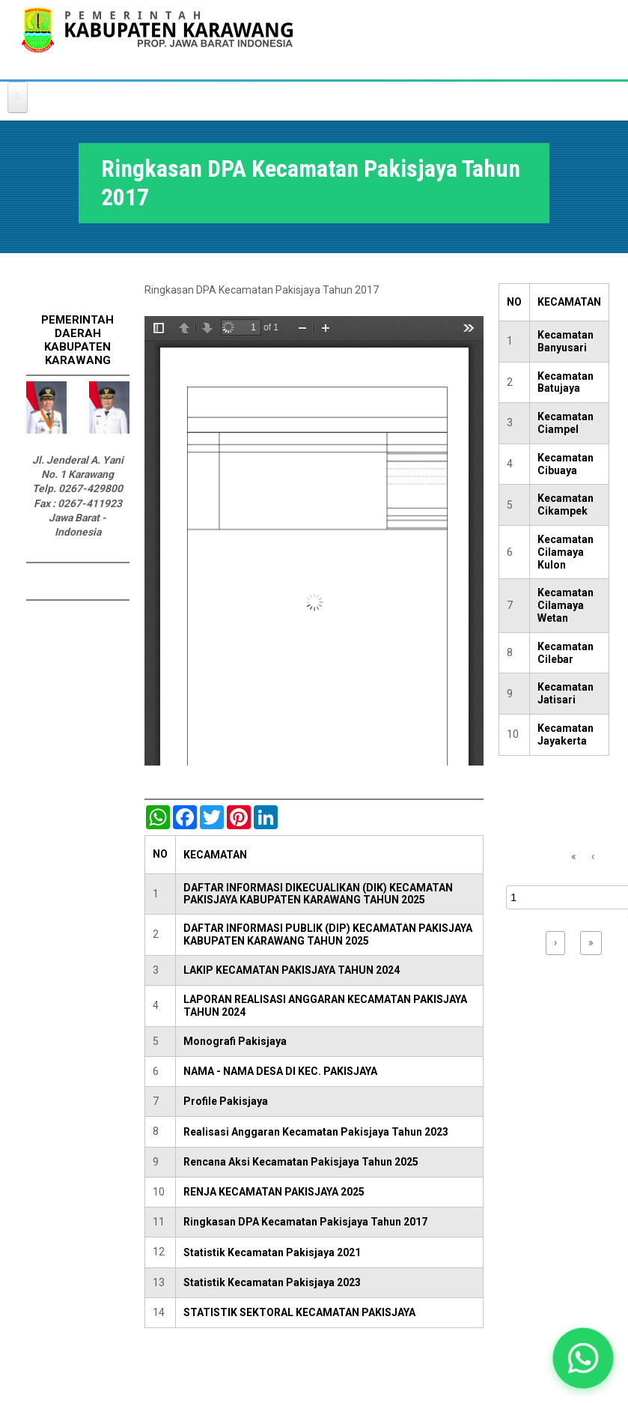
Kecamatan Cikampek (565, 504)
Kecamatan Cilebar (565, 652)
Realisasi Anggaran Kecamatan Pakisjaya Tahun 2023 (315, 1132)
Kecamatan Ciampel (565, 422)
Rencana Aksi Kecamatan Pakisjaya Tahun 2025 (300, 1162)
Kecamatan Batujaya (565, 382)
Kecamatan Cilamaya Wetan (565, 605)
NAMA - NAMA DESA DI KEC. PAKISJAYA (280, 1071)
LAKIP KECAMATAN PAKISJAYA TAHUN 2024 (291, 970)
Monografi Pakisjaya (235, 1041)
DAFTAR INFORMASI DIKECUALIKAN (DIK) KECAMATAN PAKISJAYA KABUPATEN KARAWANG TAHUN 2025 (318, 894)
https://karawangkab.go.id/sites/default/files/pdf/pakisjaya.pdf (314, 541)
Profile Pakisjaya (225, 1101)
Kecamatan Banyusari (565, 341)
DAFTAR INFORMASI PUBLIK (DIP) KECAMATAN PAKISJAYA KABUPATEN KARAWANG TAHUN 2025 (327, 934)
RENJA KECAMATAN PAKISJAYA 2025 (274, 1192)
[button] (583, 1358)
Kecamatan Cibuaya (565, 464)
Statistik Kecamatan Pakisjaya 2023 (272, 1282)
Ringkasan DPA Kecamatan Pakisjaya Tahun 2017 (305, 1222)
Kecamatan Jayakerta (565, 734)
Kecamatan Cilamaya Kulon (565, 552)
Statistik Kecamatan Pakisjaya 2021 (272, 1252)
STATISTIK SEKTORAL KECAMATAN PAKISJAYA (299, 1312)
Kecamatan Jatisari (565, 693)
